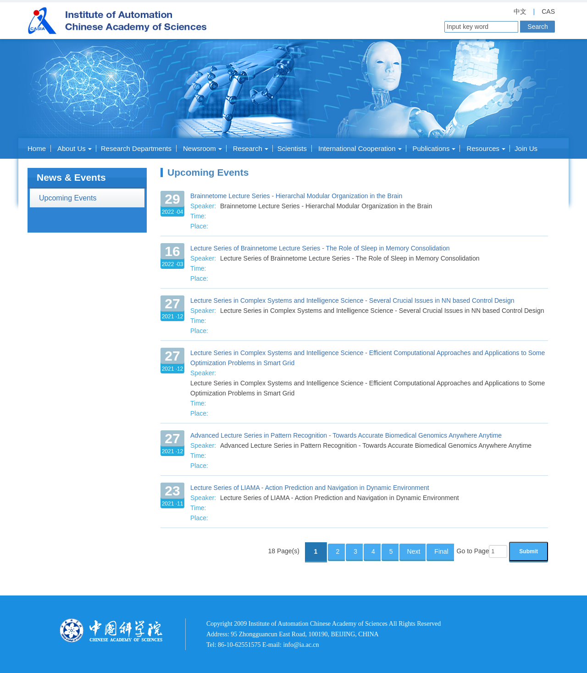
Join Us (526, 148)
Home (37, 148)
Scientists (292, 148)
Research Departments (136, 148)
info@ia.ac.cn (301, 644)
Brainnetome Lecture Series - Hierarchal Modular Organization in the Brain (296, 196)
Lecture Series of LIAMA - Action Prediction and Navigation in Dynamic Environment (309, 487)
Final (441, 551)
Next (414, 551)
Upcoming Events (67, 198)
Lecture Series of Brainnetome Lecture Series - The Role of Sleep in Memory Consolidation (319, 248)
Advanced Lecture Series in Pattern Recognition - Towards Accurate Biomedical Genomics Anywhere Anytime (346, 435)
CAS (548, 11)
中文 (520, 11)
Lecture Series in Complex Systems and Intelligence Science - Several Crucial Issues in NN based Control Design (352, 300)
